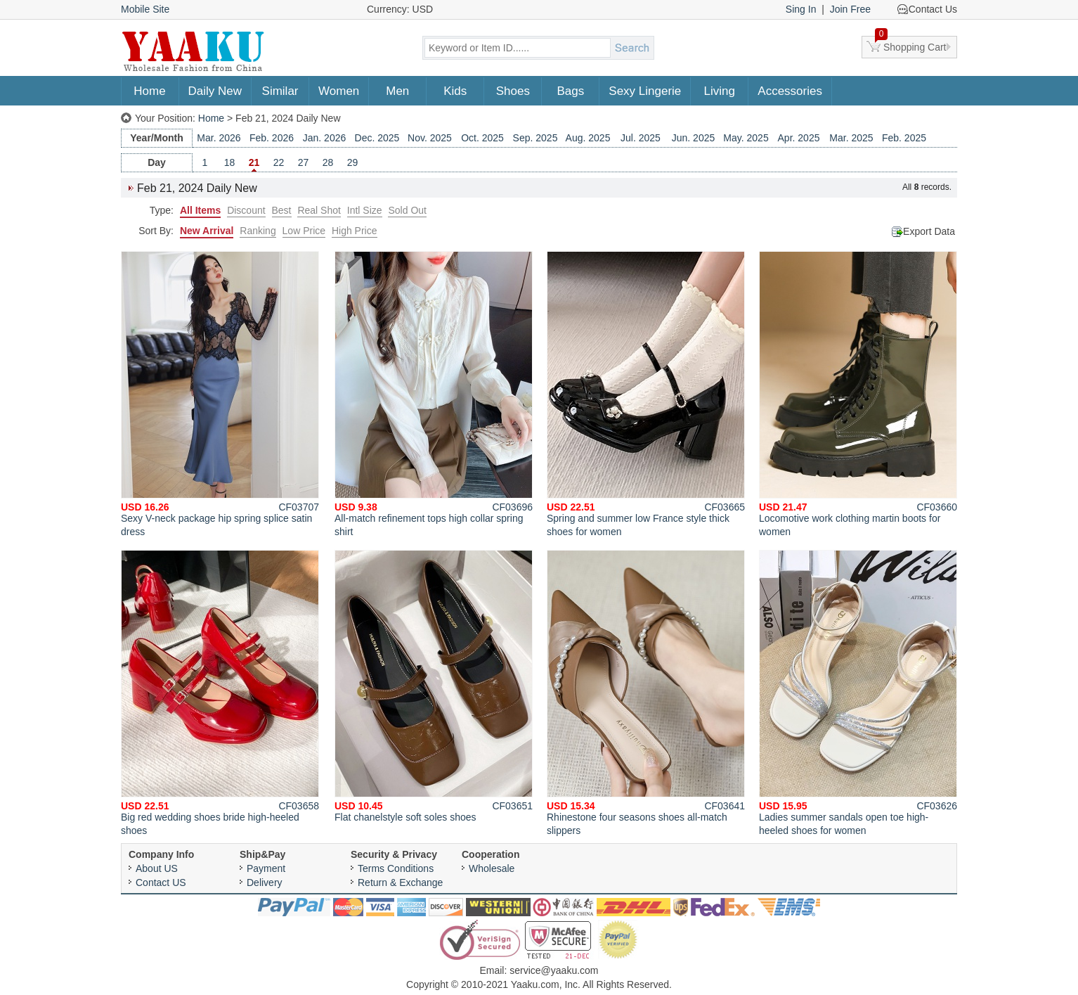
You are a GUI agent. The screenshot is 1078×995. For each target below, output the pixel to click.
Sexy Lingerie (645, 91)
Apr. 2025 (799, 137)
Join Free (850, 9)
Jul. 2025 (641, 137)
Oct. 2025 (482, 137)
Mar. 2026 (218, 137)
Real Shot (318, 210)
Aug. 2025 (588, 137)
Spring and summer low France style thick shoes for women (646, 394)
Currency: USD (400, 9)
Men (397, 91)
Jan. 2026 (324, 137)
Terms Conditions (396, 868)
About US (157, 868)
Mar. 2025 (851, 137)
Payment (266, 868)
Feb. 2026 (271, 137)
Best (282, 210)
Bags (570, 91)
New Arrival (207, 230)
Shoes (513, 91)
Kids (455, 91)
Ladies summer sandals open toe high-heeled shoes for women (858, 693)
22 (279, 162)
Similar (280, 91)
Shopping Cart (911, 44)
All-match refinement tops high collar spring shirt (434, 394)
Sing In (801, 9)
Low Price (304, 230)
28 (328, 162)
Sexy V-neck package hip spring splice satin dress (220, 394)
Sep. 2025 (535, 137)
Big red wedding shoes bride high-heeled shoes (220, 693)
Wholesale (491, 868)
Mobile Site (145, 9)
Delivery (265, 882)
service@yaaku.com (553, 970)
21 (254, 162)
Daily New (215, 91)
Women (338, 91)
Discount (246, 210)
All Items (200, 210)
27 (303, 162)
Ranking (257, 230)
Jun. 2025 (693, 137)
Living (719, 91)
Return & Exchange (400, 882)
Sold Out (407, 210)
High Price (354, 230)
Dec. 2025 (377, 137)
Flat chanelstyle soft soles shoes (434, 686)
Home (149, 91)
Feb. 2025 (904, 137)
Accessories (790, 91)
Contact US (161, 882)
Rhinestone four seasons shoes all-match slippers (646, 693)
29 (352, 162)
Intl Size (364, 210)
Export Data (929, 231)
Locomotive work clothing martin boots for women (858, 394)
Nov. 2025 (430, 137)
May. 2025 (745, 137)
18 (229, 162)
